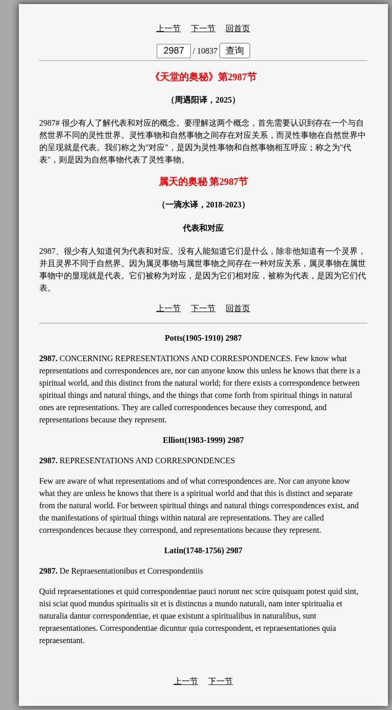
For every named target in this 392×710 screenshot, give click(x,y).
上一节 (168, 28)
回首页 (238, 28)
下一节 (203, 28)
